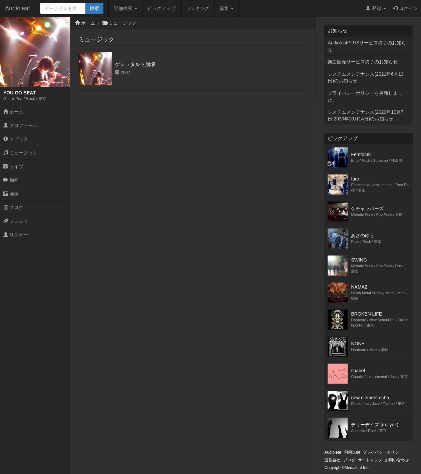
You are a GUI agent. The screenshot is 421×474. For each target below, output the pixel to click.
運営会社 (332, 460)
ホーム (13, 111)
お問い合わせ (397, 460)
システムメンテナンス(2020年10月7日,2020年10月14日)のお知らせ (365, 115)
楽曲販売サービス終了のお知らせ (363, 61)
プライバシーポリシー (383, 452)
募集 (227, 8)
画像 (11, 193)
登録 (376, 8)
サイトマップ (370, 460)
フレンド (15, 221)
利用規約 (352, 452)
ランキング (197, 8)
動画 (11, 180)
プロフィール (20, 125)
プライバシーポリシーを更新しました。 (365, 96)
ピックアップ (161, 8)
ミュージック (20, 152)
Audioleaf (17, 8)
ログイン (405, 8)
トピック (15, 139)
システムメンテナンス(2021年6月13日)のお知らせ (365, 77)
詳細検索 (125, 8)
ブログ (13, 207)
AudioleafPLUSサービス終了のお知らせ (367, 46)
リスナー (15, 235)
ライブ (13, 166)
